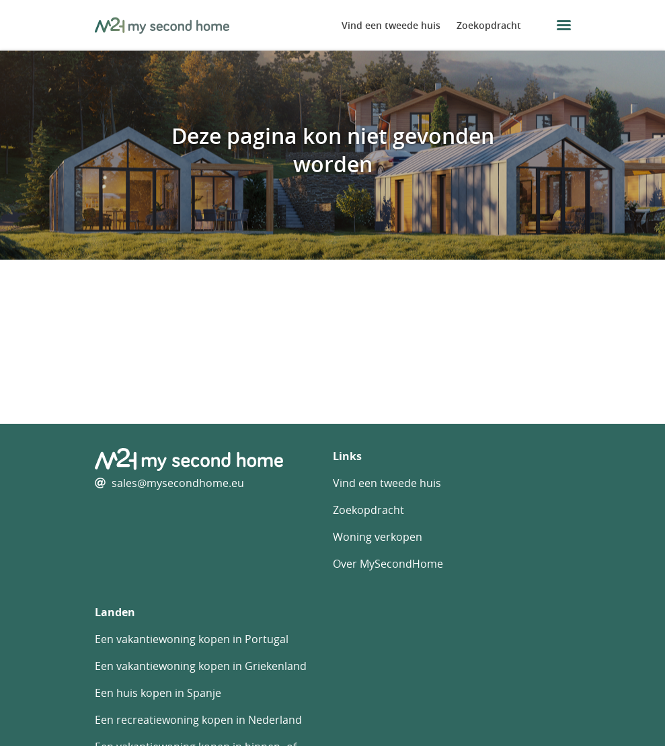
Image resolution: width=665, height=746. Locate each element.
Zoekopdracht (489, 25)
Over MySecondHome (388, 563)
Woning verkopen (377, 536)
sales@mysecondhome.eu (178, 483)
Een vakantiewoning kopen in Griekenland (201, 666)
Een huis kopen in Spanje (158, 692)
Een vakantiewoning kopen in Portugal (191, 639)
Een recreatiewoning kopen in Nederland (198, 719)
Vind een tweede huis (391, 25)
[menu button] (564, 25)
